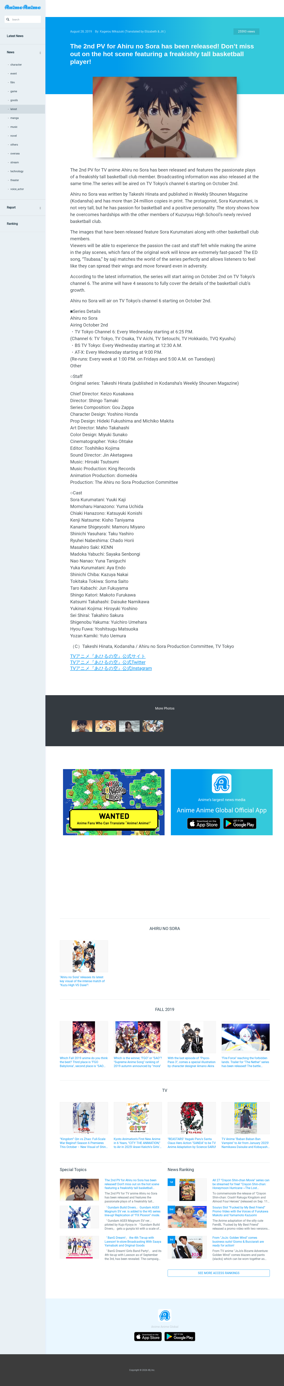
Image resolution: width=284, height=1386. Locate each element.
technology (16, 171)
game (13, 91)
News (10, 52)
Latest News (15, 36)
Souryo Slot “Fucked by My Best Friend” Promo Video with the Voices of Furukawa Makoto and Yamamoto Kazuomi (240, 1211)
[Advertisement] (162, 8)
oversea (15, 153)
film (12, 82)
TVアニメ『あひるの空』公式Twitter (108, 662)
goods (14, 100)
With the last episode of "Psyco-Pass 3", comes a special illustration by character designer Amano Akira (192, 1062)
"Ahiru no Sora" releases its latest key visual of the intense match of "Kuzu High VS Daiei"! (82, 981)
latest (13, 109)
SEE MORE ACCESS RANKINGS (219, 1273)
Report (11, 207)
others (14, 144)
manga (14, 117)
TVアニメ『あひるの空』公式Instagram (111, 668)
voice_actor (17, 189)
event (13, 73)
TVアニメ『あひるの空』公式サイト (108, 656)
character (16, 64)
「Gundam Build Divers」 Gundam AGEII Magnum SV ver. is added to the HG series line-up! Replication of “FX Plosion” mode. (132, 1211)
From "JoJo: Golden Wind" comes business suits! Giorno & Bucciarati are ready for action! (238, 1241)
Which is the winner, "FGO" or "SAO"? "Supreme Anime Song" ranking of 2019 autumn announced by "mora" (138, 1062)
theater (14, 180)
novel (13, 135)
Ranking (12, 224)
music (13, 126)
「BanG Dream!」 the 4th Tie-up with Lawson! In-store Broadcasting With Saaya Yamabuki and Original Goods (133, 1241)
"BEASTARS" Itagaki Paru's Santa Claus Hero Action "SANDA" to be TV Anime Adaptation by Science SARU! (192, 1143)
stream (14, 162)
